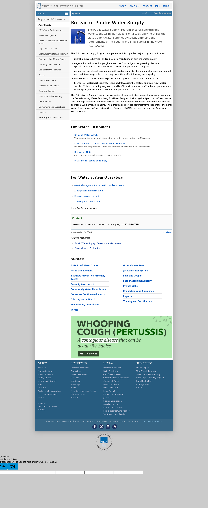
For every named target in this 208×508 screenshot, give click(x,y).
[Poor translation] (13, 466)
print (77, 13)
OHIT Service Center (47, 406)
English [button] (167, 13)
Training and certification (87, 201)
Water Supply (44, 24)
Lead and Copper (47, 91)
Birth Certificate (110, 371)
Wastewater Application (114, 414)
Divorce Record (110, 387)
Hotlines (75, 377)
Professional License (113, 407)
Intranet (42, 403)
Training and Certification (51, 117)
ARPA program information (88, 190)
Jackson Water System (49, 85)
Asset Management (48, 35)
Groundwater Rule (47, 80)
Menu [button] (53, 13)
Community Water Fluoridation (53, 54)
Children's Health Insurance (116, 377)
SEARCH (166, 6)
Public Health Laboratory (49, 391)
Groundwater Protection (87, 248)
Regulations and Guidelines (52, 107)
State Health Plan (144, 381)
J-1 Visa (106, 397)
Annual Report (142, 367)
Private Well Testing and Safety (90, 160)
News (73, 387)
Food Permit (109, 391)
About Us (42, 367)
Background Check (112, 367)
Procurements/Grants (48, 394)
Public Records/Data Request (116, 410)
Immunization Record (113, 394)
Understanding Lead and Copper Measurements (99, 143)
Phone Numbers (78, 394)
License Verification (112, 400)
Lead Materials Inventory (50, 96)
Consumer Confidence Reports (53, 59)
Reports (42, 112)
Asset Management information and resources (99, 185)
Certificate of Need (112, 374)
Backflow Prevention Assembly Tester (53, 41)
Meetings (75, 384)
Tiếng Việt (156, 13)
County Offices (44, 377)
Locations (42, 387)
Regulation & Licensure (51, 19)
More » (41, 397)
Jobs (40, 384)
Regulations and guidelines (88, 196)
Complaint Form (111, 381)
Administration (45, 371)
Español (145, 13)
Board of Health (45, 374)
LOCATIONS (134, 6)
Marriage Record (111, 404)
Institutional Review (47, 381)
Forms (42, 75)
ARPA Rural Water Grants (50, 30)
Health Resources (79, 374)
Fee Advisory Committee (50, 69)
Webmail (42, 409)
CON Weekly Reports (146, 371)
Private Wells (45, 101)
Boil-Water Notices (84, 152)
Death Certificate (111, 384)
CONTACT (147, 6)
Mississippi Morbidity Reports (150, 377)
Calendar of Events (80, 367)
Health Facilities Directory (148, 374)
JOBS (157, 6)
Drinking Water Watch (49, 64)
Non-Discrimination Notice (83, 391)
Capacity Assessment (48, 48)
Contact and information (151, 421)
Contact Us (76, 371)
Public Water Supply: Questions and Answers (98, 243)
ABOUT (122, 6)
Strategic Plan (142, 384)
